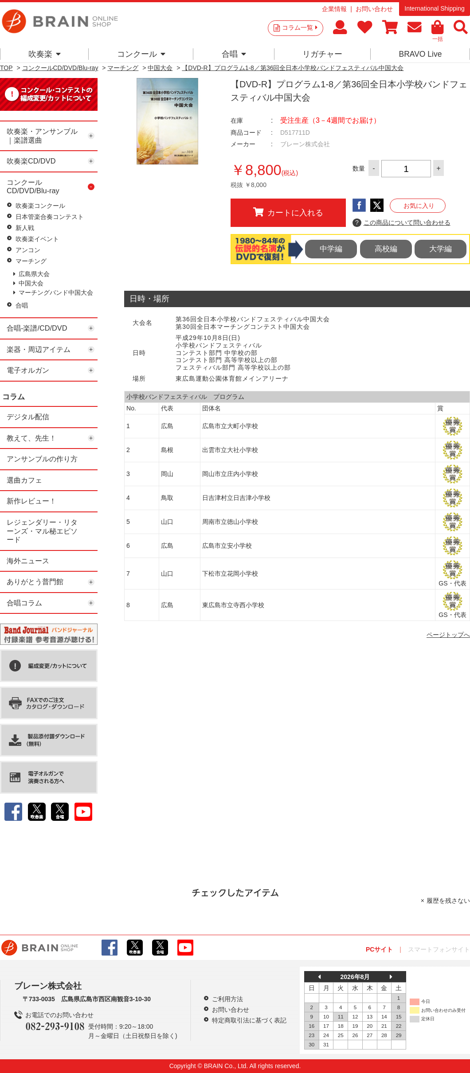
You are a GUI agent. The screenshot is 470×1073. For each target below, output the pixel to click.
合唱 (234, 54)
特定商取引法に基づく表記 (249, 1020)
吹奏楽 (44, 54)
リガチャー (322, 54)
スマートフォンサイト (439, 949)
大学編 (440, 249)
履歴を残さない (448, 900)
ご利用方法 (227, 999)
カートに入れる (288, 212)
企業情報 (334, 8)
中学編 (331, 249)
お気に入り (419, 205)
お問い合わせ (374, 8)
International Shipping (434, 8)
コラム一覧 (299, 27)
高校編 (386, 249)
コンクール (141, 54)
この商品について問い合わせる (401, 223)
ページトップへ (448, 634)
